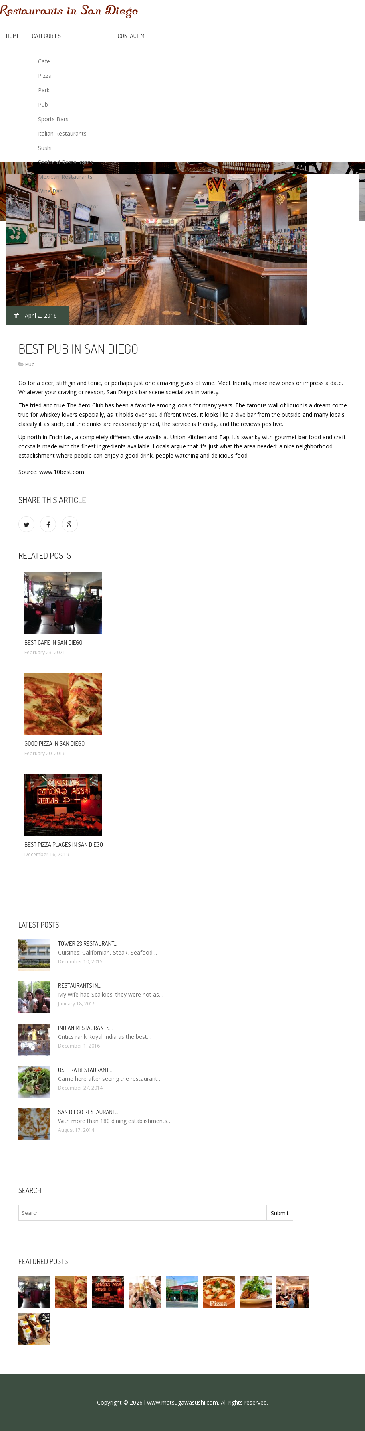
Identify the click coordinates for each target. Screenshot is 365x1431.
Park (44, 90)
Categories (46, 36)
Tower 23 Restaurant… (87, 943)
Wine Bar (50, 191)
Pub (43, 104)
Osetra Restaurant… (85, 1070)
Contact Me (133, 36)
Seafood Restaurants (65, 162)
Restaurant (52, 234)
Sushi (45, 148)
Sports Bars (53, 119)
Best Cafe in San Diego (53, 642)
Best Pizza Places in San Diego (63, 844)
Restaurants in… (79, 985)
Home (13, 36)
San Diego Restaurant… (88, 1112)
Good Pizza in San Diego (54, 743)
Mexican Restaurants (65, 176)
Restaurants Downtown (69, 205)
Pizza (45, 75)
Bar (42, 220)
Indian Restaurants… (85, 1028)
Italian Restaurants (62, 133)
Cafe (44, 61)
